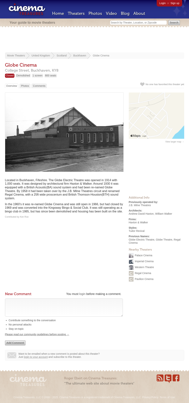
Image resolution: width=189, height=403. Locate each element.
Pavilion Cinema (144, 278)
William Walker (163, 213)
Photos (95, 13)
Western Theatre (144, 267)
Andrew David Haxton (141, 213)
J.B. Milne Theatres (140, 205)
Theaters (76, 13)
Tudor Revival (137, 230)
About (139, 13)
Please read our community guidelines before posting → (37, 338)
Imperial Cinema (144, 261)
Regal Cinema (143, 272)
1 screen (37, 75)
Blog (125, 13)
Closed (10, 75)
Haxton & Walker (138, 222)
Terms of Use (167, 397)
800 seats (50, 75)
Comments (39, 85)
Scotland (62, 55)
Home (58, 13)
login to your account (36, 360)
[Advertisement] (94, 40)
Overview (11, 85)
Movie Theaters (16, 55)
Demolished (23, 75)
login (82, 293)
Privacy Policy (150, 397)
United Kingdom (41, 55)
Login (162, 3)
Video (111, 13)
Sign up (175, 3)
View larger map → (174, 141)
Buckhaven (79, 55)
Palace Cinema (143, 255)
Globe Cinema (101, 55)
